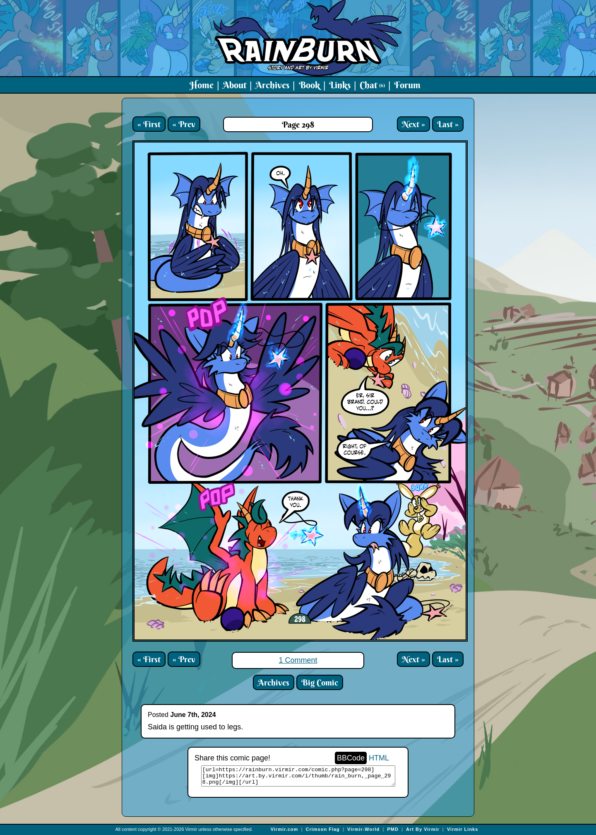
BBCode (351, 758)
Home (202, 85)
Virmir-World (363, 829)
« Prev (184, 124)
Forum (407, 85)
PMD (392, 829)
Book (309, 85)
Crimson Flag (323, 829)
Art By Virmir (423, 829)
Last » (448, 124)
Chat (372, 85)
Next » (413, 124)
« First (149, 124)
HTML (379, 758)
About (234, 85)
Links (340, 85)
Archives (272, 85)
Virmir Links (462, 829)
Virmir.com (284, 829)
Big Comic (319, 682)
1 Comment (298, 660)
